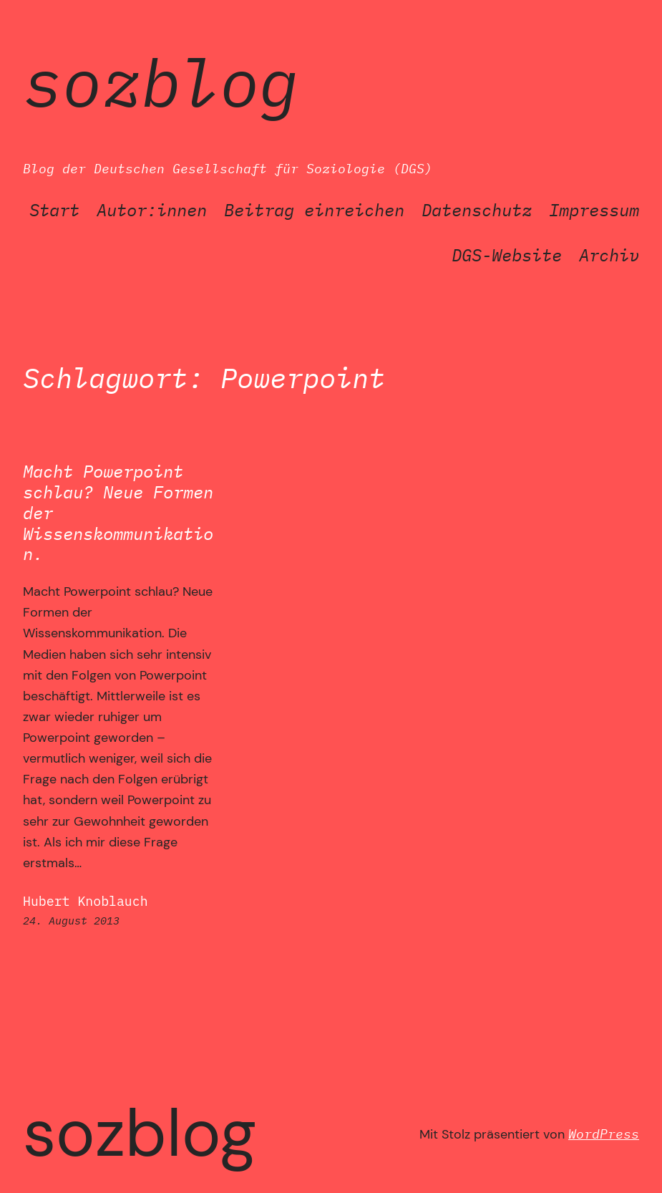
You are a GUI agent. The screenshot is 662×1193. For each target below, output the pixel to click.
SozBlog (160, 82)
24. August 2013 (71, 920)
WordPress (603, 1133)
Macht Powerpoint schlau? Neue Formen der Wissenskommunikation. (118, 512)
